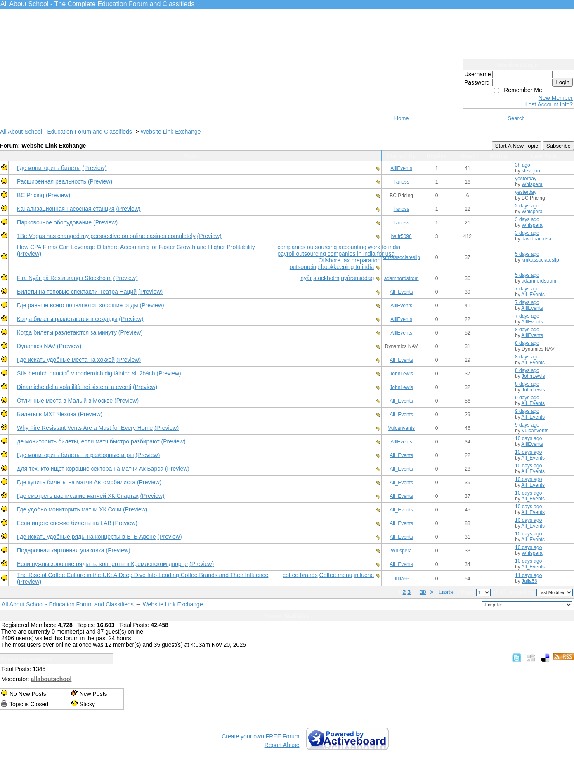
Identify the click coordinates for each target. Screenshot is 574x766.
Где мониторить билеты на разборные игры (75, 455)
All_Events (401, 292)
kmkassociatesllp (401, 257)
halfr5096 (401, 236)
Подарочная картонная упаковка (60, 550)
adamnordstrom (401, 278)
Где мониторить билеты (49, 168)
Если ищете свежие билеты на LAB (64, 523)
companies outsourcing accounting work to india (338, 247)
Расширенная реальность (51, 181)
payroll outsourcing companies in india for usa (335, 253)
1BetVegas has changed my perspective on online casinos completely (106, 236)
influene (364, 575)
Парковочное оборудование (54, 222)
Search (516, 118)
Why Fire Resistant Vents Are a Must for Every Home (85, 427)
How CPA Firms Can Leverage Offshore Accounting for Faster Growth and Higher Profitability (136, 247)
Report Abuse (282, 745)
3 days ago (527, 219)
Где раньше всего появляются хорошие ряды (77, 305)
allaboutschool (51, 679)
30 (423, 592)
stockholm (326, 278)
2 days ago (527, 206)
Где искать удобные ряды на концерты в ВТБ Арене (86, 536)
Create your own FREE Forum (260, 736)
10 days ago (528, 438)
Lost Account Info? (549, 104)
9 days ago (527, 398)
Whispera (532, 184)
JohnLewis (401, 374)
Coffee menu (335, 575)
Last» (446, 592)
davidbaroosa (536, 239)
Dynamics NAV (36, 346)
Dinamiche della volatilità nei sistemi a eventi (74, 387)
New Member (556, 97)
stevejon (531, 171)
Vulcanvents (401, 428)
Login (562, 82)
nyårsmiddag (357, 278)
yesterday (525, 178)
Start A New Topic (516, 146)
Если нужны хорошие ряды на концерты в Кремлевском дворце (102, 564)
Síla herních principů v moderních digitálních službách (86, 373)
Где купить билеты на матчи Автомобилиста (76, 482)
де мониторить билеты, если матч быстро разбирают (88, 441)
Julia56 (401, 579)
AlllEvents (401, 168)
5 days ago (527, 254)
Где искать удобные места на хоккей (66, 359)
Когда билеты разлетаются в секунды (67, 319)
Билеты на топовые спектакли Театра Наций (77, 291)
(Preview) (94, 168)
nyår (306, 278)
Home (401, 118)
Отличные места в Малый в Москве (65, 400)
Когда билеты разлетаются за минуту (67, 332)
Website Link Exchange (170, 131)
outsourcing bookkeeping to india (332, 267)
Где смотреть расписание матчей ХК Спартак (78, 496)
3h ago (522, 165)
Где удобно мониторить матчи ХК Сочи (69, 509)
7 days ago (527, 289)
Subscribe (558, 146)
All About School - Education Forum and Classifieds (67, 131)
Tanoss (401, 182)
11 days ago (528, 575)
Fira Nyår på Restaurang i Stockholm (64, 278)
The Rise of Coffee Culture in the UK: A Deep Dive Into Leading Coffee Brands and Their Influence (142, 575)
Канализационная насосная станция (66, 208)
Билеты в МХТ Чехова (46, 414)
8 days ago (527, 329)
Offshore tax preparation (350, 260)
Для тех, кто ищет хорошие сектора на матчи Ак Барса (90, 468)
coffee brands (300, 575)
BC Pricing (30, 195)
